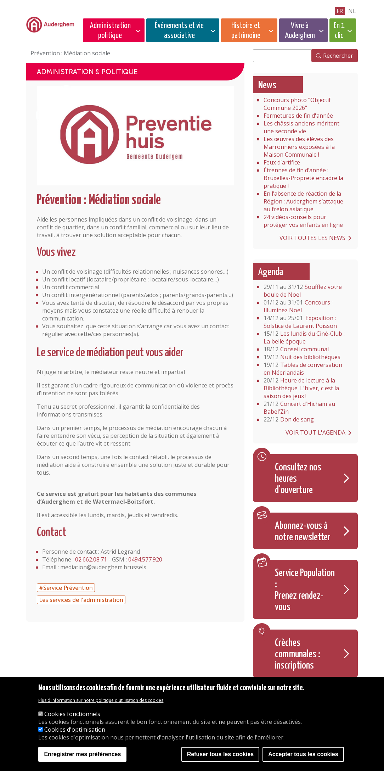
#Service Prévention (66, 588)
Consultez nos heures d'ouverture (298, 479)
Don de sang (289, 419)
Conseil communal (296, 349)
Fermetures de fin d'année (298, 115)
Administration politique (110, 31)
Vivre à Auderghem (300, 31)
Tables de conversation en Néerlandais (303, 368)
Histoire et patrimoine (245, 31)
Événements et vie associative (179, 31)
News (267, 85)
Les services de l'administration (81, 600)
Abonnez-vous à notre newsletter (303, 531)
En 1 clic (339, 31)
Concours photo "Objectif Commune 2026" (297, 104)
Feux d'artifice (282, 162)
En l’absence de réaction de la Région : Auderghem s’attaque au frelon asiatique (303, 201)
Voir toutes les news (312, 238)
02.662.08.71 (91, 559)
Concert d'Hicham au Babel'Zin (299, 407)
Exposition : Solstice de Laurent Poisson (300, 322)
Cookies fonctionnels (72, 714)
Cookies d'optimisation (74, 729)
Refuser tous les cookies (220, 754)
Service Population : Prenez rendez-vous (305, 590)
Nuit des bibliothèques (302, 357)
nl (352, 11)
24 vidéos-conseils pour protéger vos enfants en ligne (303, 221)
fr (340, 11)
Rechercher (338, 56)
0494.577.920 (145, 559)
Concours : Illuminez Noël (298, 306)
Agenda (270, 272)
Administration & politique (87, 71)
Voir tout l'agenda (315, 432)
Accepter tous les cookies (303, 754)
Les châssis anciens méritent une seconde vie (301, 127)
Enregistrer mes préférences (82, 754)
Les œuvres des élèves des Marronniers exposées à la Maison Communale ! (299, 146)
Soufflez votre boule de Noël (303, 290)
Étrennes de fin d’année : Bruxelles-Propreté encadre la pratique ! (303, 178)
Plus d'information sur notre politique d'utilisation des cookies (100, 700)
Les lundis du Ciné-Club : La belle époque (304, 337)
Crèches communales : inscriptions (297, 654)
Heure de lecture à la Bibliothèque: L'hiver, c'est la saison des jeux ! (301, 388)
